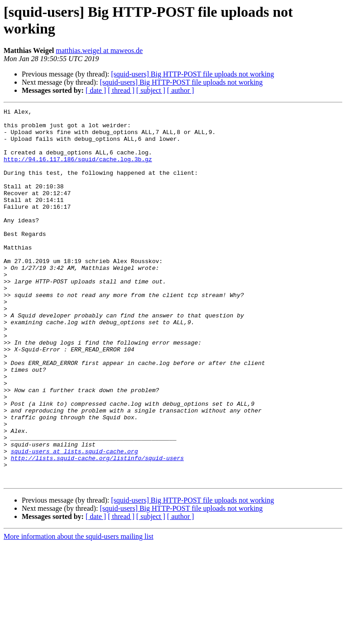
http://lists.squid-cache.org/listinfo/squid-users (97, 528)
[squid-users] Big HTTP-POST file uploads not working (192, 74)
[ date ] (96, 90)
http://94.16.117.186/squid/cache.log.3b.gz (78, 170)
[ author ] (180, 90)
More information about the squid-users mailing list (79, 611)
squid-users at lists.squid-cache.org (74, 520)
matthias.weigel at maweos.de (99, 50)
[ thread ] (121, 90)
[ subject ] (150, 90)
